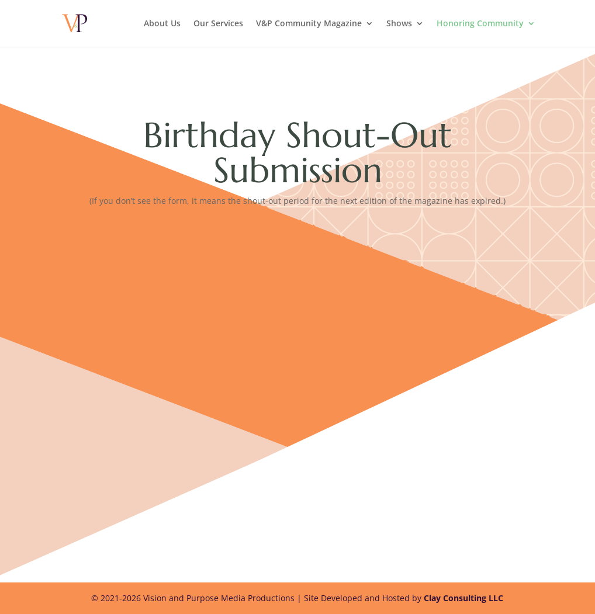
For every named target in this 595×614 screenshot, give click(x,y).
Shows (399, 24)
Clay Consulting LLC (463, 597)
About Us (162, 24)
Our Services (218, 24)
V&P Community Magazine (309, 24)
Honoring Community (480, 24)
